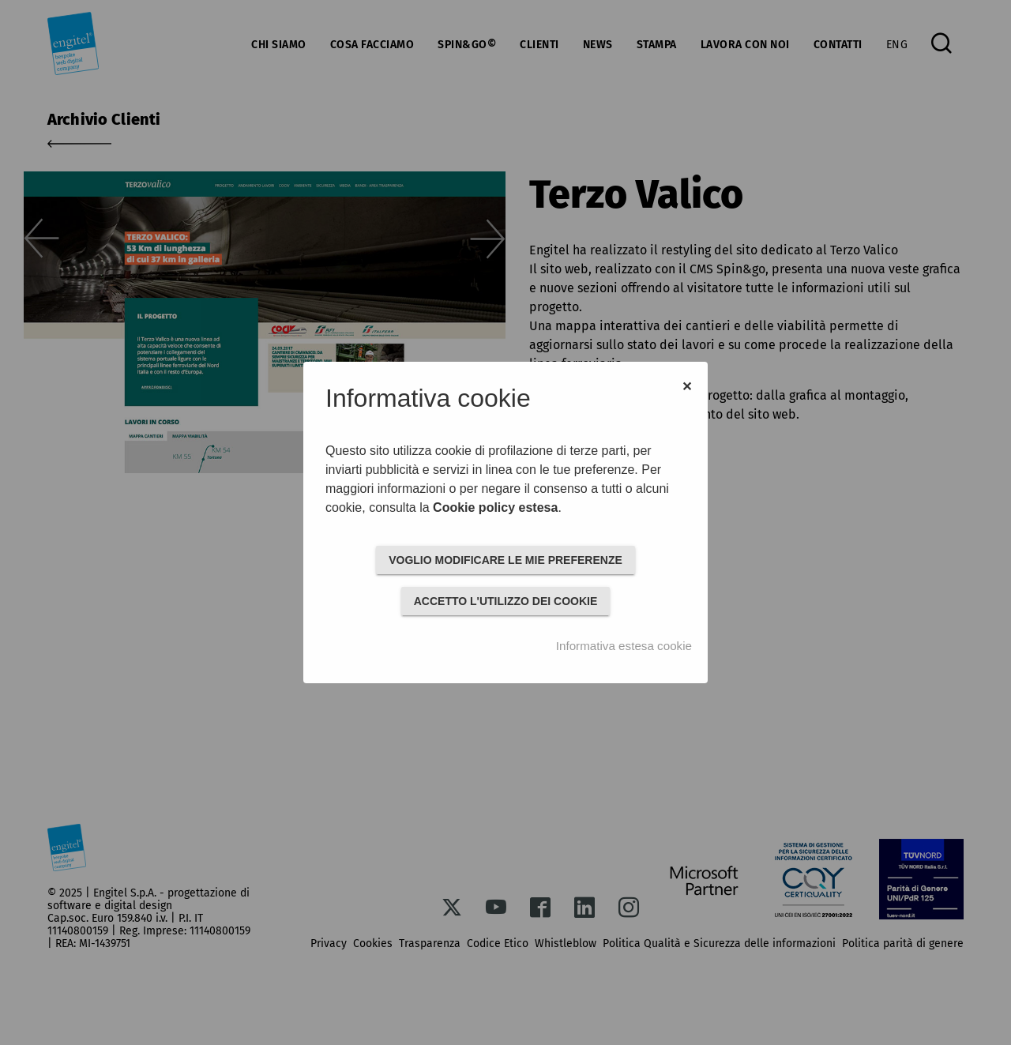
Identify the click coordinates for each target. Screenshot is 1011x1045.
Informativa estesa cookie (624, 645)
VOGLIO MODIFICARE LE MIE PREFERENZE (505, 560)
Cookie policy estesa (495, 507)
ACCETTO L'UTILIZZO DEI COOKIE (506, 601)
